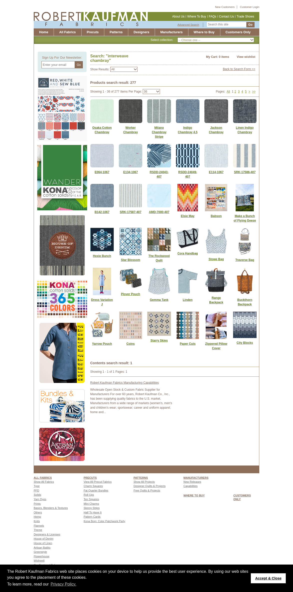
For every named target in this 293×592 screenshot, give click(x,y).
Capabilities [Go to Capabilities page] (190, 485)
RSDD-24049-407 (187, 174)
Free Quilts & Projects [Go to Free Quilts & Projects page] (147, 490)
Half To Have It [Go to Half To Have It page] (93, 512)
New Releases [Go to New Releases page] (192, 481)
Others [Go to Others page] (38, 512)
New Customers (225, 6)
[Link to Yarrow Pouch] (102, 344)
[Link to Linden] (187, 300)
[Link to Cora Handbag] (187, 253)
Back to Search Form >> (239, 69)
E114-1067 (216, 172)
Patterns (116, 32)
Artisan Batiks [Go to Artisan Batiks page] (42, 547)
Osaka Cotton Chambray (102, 130)
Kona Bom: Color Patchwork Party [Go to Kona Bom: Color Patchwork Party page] (104, 521)
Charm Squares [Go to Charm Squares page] (93, 485)
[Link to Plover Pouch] (130, 294)
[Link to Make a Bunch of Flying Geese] (245, 218)
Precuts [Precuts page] (90, 477)
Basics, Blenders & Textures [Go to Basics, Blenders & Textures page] (51, 507)
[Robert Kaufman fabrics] (92, 18)
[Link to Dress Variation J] (102, 302)
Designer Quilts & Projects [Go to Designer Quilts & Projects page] (149, 485)
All (228, 91)
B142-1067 (102, 212)
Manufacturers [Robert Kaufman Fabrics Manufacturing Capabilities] (171, 32)
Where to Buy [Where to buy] (204, 32)
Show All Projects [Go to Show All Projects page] (144, 481)
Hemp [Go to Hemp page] (37, 516)
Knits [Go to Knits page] (37, 521)
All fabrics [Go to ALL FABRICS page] (43, 477)
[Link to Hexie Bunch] (102, 256)
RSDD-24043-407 (159, 174)
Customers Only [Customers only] (238, 32)
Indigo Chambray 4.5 (188, 130)
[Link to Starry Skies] (159, 340)
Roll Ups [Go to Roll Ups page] (89, 494)
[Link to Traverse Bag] (245, 260)
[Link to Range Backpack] (216, 300)
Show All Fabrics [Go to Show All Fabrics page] (44, 481)
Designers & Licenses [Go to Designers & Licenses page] (47, 534)
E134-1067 (130, 172)
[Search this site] (226, 24)
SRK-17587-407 (131, 212)
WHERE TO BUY (194, 495)
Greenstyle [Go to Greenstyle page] (40, 551)
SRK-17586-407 (245, 172)
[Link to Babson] (216, 216)
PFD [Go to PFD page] (36, 490)
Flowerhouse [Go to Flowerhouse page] (41, 556)
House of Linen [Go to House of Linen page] (43, 543)
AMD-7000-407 (159, 212)
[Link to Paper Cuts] (187, 344)
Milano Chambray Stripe (159, 132)
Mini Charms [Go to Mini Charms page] (91, 503)
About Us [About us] (178, 16)
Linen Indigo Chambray (245, 130)
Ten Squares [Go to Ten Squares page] (91, 499)
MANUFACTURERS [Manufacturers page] (195, 477)
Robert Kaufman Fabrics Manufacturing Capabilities (124, 382)
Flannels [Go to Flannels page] (39, 525)
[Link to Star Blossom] (130, 260)
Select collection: (161, 40)
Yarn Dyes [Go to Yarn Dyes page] (40, 499)
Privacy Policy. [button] (63, 584)
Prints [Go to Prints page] (37, 503)
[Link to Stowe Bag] (216, 259)
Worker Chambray (130, 130)
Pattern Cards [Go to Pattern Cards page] (92, 516)
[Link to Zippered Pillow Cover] (216, 346)
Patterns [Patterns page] (141, 477)
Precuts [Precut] (93, 32)
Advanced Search (188, 24)
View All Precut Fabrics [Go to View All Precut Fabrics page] (98, 481)
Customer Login (249, 6)
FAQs (212, 16)
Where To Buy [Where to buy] (196, 16)
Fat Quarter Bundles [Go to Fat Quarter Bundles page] (96, 490)
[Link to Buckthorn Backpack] (245, 302)
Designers (141, 32)
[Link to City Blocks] (245, 343)
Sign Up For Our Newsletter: (62, 57)
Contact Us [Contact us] (226, 16)
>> (254, 91)
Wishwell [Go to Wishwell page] (39, 560)
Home (43, 32)
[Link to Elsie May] (187, 216)
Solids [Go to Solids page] (37, 494)
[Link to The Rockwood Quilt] (159, 258)
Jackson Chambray (216, 130)
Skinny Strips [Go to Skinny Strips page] (92, 507)
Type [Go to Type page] (37, 485)
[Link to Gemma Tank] (159, 300)
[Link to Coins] (130, 344)
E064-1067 (102, 172)
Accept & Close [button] (268, 578)
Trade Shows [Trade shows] (245, 16)
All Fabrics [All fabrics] (67, 32)
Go (250, 24)
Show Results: (100, 69)
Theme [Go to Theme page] (38, 529)
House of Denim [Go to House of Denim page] (43, 538)
